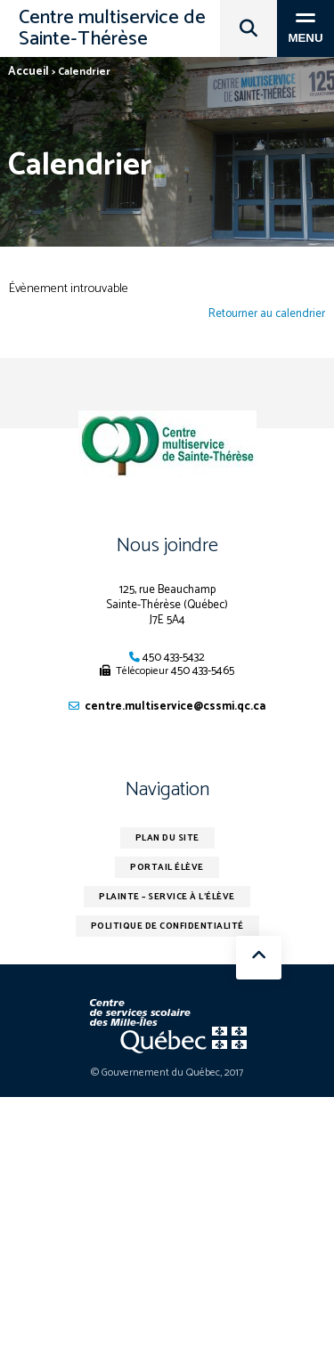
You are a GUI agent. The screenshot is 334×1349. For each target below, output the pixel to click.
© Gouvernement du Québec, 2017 (167, 1072)
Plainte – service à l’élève (167, 897)
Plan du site (167, 838)
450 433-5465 (202, 671)
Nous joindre (167, 546)
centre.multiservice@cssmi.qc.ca (175, 706)
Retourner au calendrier (266, 314)
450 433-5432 (174, 657)
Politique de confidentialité (167, 926)
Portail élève (167, 867)
